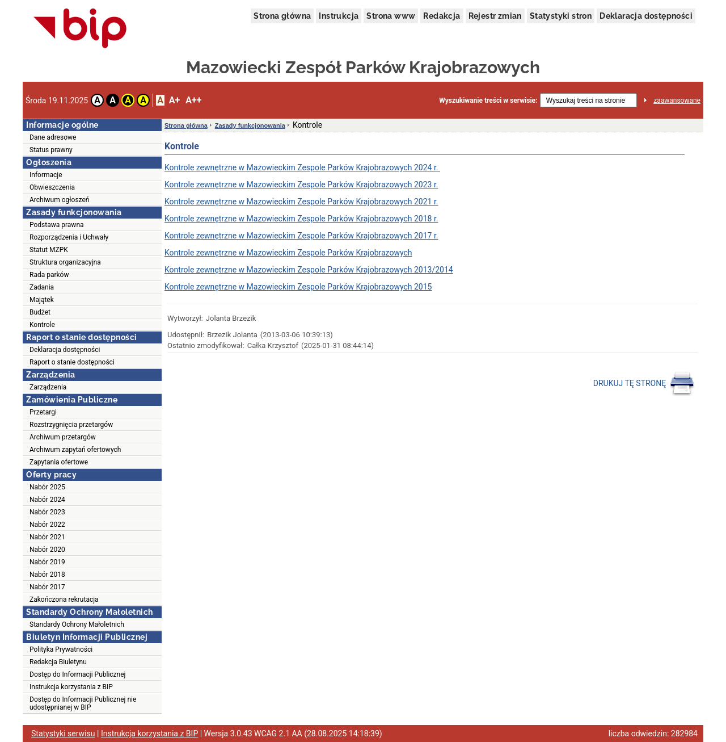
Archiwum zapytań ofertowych (75, 450)
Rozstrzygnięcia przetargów (71, 425)
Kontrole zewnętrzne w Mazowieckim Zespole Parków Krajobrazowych (288, 252)
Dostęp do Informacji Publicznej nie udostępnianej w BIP (82, 703)
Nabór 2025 (47, 487)
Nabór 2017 (47, 587)
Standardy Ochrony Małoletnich (76, 624)
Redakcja (441, 15)
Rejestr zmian (495, 15)
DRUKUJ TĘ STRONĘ (644, 383)
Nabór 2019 (47, 562)
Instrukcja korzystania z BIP (71, 687)
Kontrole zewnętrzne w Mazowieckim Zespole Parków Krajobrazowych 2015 (298, 286)
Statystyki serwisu (63, 733)
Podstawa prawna (56, 225)
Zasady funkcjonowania (250, 125)
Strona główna (282, 15)
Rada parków (49, 275)
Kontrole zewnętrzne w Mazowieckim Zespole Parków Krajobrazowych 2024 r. (302, 167)
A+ (174, 100)
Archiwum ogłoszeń (59, 200)
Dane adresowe (52, 137)
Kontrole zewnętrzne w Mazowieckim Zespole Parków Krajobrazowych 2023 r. (301, 184)
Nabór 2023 (47, 512)
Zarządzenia (47, 387)
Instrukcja (338, 15)
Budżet (39, 312)
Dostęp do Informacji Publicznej (77, 674)
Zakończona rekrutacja (64, 599)
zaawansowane (676, 100)
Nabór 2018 (47, 574)
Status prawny (51, 150)
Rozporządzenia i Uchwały (68, 237)
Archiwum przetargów (62, 437)
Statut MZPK (48, 250)
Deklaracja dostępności (646, 15)
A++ (193, 100)
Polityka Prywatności (60, 649)
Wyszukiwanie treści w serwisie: (488, 100)
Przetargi (43, 412)
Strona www (390, 15)
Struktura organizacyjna (65, 262)
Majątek (41, 300)
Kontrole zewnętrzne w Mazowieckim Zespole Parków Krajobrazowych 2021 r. (301, 201)
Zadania (41, 287)
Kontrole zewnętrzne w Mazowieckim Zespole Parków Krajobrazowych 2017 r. (301, 235)
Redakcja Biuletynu (58, 662)
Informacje (45, 175)
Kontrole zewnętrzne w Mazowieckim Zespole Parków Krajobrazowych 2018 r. (301, 218)
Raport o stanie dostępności (72, 362)
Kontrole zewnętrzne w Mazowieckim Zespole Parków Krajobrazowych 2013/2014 (308, 269)
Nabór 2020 (47, 550)
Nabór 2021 (47, 537)
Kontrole (42, 325)
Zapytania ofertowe (58, 462)
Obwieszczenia (52, 187)
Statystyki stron (561, 15)
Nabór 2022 (47, 525)
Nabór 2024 (47, 500)
